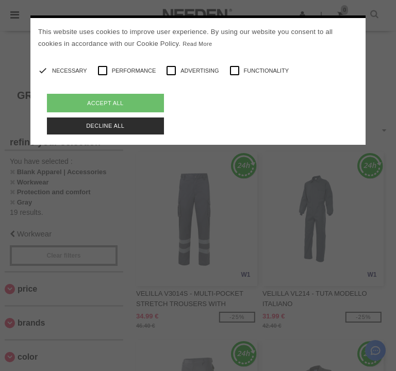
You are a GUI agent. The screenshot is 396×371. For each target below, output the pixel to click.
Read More (197, 44)
